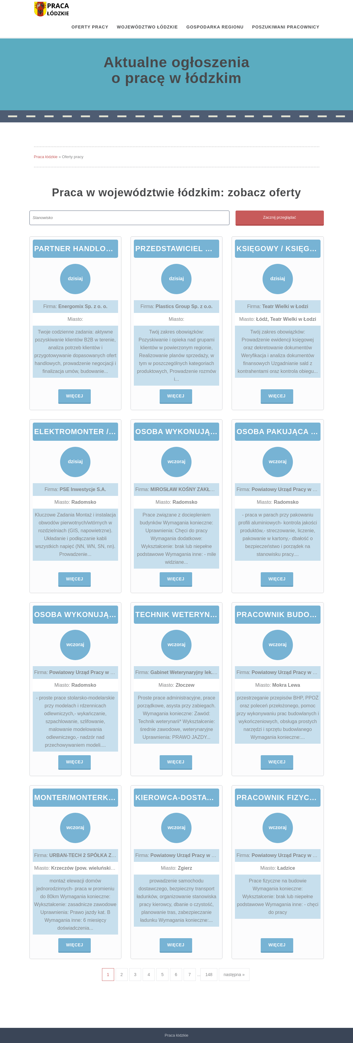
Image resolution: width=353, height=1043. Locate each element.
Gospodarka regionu (215, 27)
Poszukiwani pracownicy (286, 27)
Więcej (74, 396)
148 (208, 974)
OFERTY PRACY (90, 27)
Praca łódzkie (46, 156)
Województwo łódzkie (147, 27)
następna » (234, 974)
